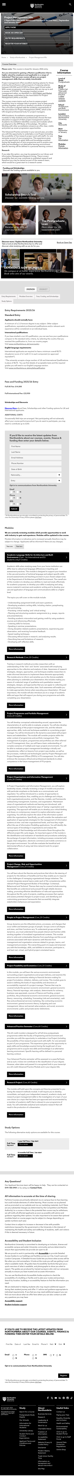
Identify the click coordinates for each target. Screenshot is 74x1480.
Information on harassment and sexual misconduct (45, 1463)
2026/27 (43, 289)
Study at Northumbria (17, 57)
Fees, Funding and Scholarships (47, 296)
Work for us (42, 1426)
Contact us (60, 1412)
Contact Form (36, 1188)
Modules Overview (26, 296)
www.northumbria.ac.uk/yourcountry (24, 344)
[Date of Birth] (35, 469)
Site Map (41, 1469)
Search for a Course (26, 1412)
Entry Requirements (15, 38)
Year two (19, 546)
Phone (12, 495)
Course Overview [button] (37, 64)
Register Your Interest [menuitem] (16, 44)
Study (22, 1408)
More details (23, 1144)
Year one (9, 546)
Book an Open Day (64, 243)
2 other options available (62, 99)
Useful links (62, 1408)
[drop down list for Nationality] (35, 475)
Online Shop (61, 1450)
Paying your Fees (62, 1415)
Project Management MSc (38, 57)
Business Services (44, 1414)
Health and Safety (63, 1423)
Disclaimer (42, 1448)
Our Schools (24, 1420)
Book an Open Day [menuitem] (14, 33)
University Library (26, 1431)
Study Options (7, 301)
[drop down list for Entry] (35, 480)
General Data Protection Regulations (61, 1444)
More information (16, 649)
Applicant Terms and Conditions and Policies (27, 1443)
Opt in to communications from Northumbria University (33, 485)
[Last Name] (35, 452)
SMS (11, 501)
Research (41, 1417)
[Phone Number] (35, 463)
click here (38, 517)
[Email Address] (35, 458)
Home (4, 57)
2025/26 (30, 289)
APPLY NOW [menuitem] (10, 27)
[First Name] (35, 446)
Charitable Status (44, 1429)
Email (12, 489)
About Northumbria (44, 1409)
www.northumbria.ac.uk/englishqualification (27, 368)
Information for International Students (25, 1425)
